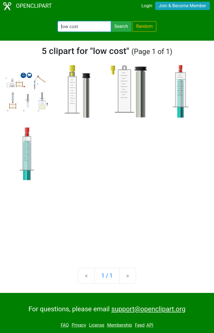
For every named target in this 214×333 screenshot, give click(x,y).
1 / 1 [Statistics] (107, 275)
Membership (119, 325)
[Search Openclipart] (84, 26)
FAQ (65, 325)
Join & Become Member (182, 5)
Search (121, 26)
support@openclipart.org (148, 309)
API (149, 325)
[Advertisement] (107, 220)
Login (146, 5)
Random (144, 26)
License (96, 325)
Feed (140, 325)
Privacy (79, 325)
